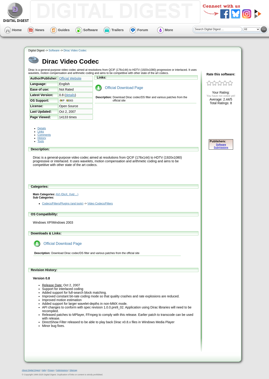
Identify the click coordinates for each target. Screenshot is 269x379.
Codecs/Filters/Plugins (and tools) (62, 203)
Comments (44, 134)
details (70, 95)
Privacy (51, 370)
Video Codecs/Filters (100, 203)
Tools (40, 141)
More (165, 30)
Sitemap (73, 370)
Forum (138, 30)
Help (44, 370)
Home (13, 30)
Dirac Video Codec (74, 50)
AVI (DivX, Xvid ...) (67, 194)
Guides (60, 30)
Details (41, 128)
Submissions (62, 370)
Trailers (113, 30)
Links (40, 131)
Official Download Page (119, 88)
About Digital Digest (31, 370)
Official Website (70, 78)
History (41, 138)
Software (86, 30)
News (35, 30)
